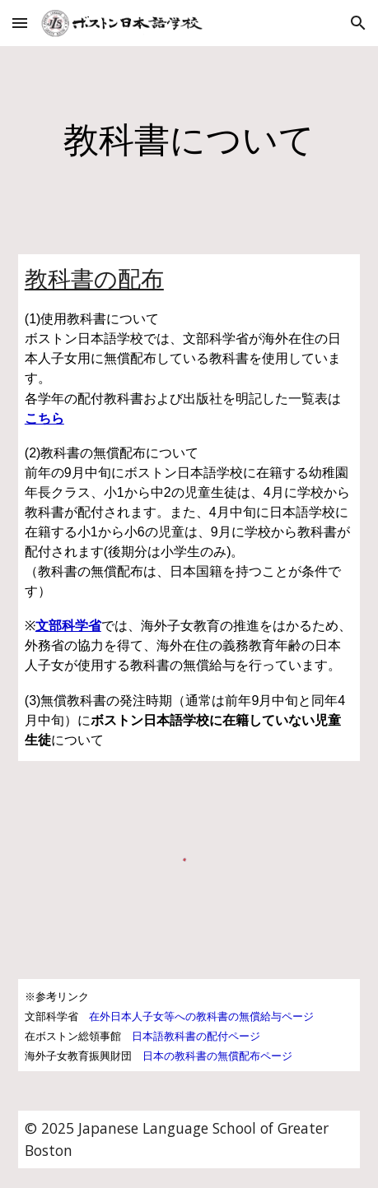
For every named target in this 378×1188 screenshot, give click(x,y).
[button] (20, 22)
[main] (189, 140)
